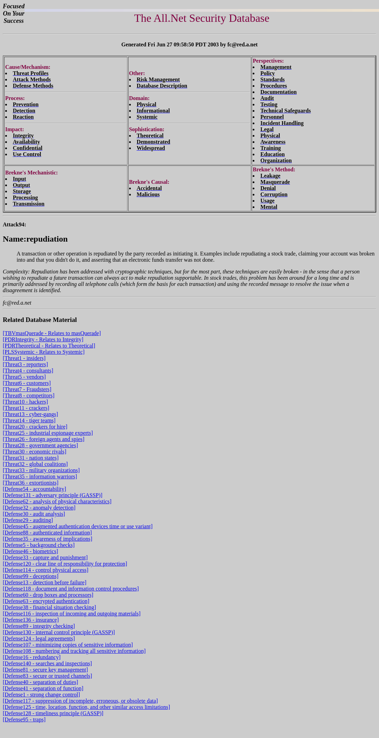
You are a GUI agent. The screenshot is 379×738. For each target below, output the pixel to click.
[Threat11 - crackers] (26, 408)
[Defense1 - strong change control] (41, 695)
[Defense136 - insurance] (31, 620)
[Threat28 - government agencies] (40, 445)
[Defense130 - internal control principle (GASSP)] (59, 632)
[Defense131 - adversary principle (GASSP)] (52, 495)
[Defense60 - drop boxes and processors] (48, 595)
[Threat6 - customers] (27, 383)
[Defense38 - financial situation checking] (49, 607)
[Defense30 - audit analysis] (34, 514)
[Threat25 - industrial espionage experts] (48, 433)
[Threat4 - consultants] (28, 371)
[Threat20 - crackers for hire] (35, 427)
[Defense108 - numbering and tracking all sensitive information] (74, 651)
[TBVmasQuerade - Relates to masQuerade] (52, 333)
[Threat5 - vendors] (24, 377)
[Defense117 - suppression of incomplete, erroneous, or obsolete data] (80, 701)
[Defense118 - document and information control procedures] (71, 589)
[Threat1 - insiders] (24, 358)
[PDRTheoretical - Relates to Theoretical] (49, 346)
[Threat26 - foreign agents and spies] (43, 439)
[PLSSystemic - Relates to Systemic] (43, 352)
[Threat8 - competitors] (28, 395)
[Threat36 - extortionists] (30, 483)
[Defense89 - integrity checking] (39, 626)
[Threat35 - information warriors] (40, 476)
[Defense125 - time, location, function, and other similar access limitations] (86, 707)
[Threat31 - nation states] (30, 458)
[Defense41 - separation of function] (43, 688)
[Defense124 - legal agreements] (39, 638)
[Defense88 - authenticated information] (47, 533)
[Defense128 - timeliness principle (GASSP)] (53, 713)
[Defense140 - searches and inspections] (47, 663)
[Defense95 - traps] (24, 719)
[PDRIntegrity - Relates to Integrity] (43, 339)
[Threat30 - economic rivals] (34, 451)
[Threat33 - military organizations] (41, 470)
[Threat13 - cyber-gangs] (30, 414)
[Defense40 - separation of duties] (40, 682)
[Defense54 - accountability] (34, 489)
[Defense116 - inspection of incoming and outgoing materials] (72, 613)
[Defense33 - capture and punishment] (45, 557)
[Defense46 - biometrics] (30, 551)
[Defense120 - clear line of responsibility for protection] (65, 564)
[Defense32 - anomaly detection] (39, 508)
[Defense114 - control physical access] (45, 570)
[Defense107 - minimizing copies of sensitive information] (68, 645)
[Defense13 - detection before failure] (45, 582)
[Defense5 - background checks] (38, 545)
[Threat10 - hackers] (25, 402)
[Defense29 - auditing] (28, 520)
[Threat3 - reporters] (25, 364)
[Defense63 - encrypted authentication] (46, 601)
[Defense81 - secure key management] (45, 670)
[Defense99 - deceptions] (30, 576)
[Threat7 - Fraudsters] (27, 389)
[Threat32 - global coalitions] (35, 464)
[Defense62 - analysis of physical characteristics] (57, 501)
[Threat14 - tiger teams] (29, 420)
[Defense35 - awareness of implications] (47, 539)
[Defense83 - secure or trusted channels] (47, 676)
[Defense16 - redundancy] (32, 657)
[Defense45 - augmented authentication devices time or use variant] (78, 526)
